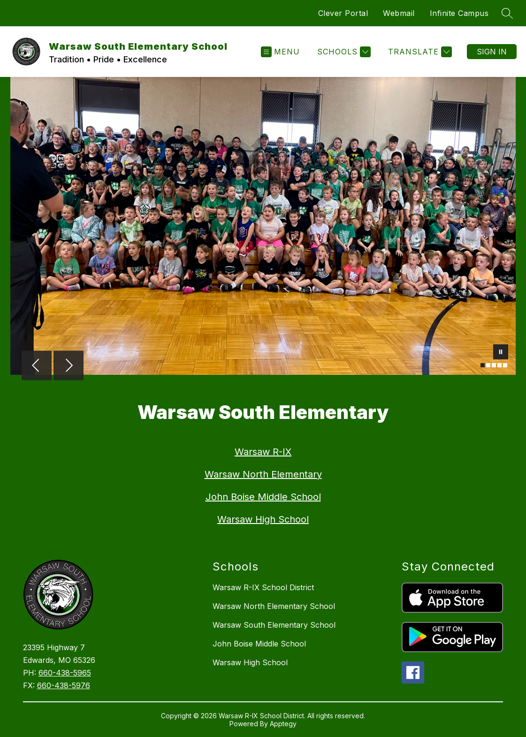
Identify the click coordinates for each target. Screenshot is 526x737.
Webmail (399, 13)
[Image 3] (494, 365)
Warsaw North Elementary (263, 474)
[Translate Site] (419, 52)
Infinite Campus (459, 13)
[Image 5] (505, 365)
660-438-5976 (63, 685)
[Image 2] (488, 365)
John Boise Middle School (263, 496)
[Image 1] (482, 365)
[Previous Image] (37, 366)
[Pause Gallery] (500, 352)
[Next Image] (68, 366)
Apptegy (283, 724)
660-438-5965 (64, 672)
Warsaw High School (263, 519)
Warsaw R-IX (263, 451)
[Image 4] (499, 365)
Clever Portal (343, 13)
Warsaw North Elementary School (274, 606)
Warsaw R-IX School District (263, 587)
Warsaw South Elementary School (274, 625)
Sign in (492, 51)
